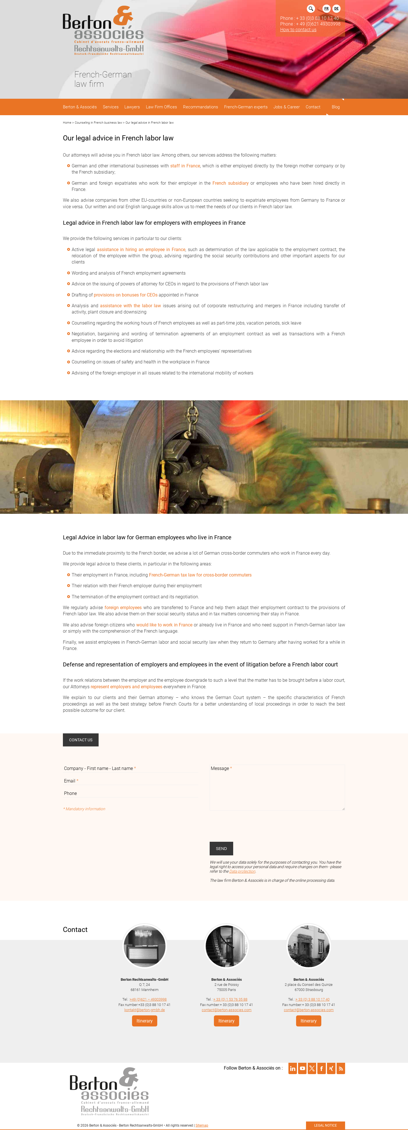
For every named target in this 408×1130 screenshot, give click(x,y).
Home (67, 123)
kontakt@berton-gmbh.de (144, 1010)
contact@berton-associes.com (227, 1010)
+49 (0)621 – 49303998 (148, 999)
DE (336, 8)
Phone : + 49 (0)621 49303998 (310, 23)
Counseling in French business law (98, 123)
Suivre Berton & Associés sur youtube (302, 1068)
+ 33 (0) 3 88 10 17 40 (313, 999)
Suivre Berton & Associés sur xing (331, 1068)
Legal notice (325, 1125)
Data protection (242, 871)
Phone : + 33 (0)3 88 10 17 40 (309, 18)
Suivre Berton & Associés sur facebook (321, 1068)
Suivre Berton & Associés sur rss (341, 1068)
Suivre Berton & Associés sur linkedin (292, 1068)
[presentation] (253, 826)
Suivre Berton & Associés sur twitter (312, 1068)
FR (326, 8)
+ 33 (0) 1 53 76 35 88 (230, 999)
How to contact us (298, 29)
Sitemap (202, 1125)
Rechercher (311, 9)
